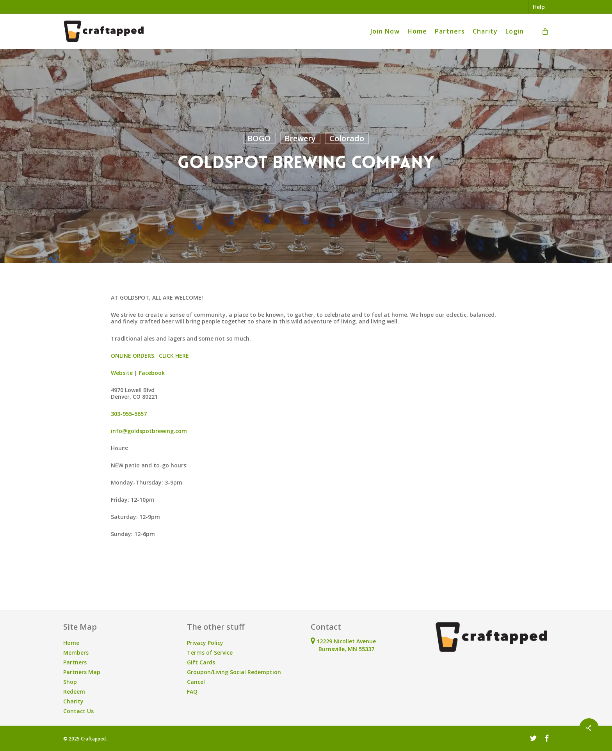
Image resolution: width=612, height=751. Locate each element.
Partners (75, 662)
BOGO (259, 138)
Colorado (346, 138)
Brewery (300, 138)
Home (71, 642)
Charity (73, 701)
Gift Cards (201, 662)
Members (76, 652)
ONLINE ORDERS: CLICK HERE (150, 355)
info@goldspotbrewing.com (149, 431)
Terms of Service (210, 652)
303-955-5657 (129, 413)
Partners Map (81, 672)
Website (122, 372)
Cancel (196, 681)
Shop (70, 681)
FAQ (192, 691)
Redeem (74, 691)
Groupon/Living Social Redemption (234, 672)
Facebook (152, 372)
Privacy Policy (205, 642)
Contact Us (78, 711)
